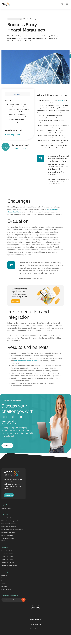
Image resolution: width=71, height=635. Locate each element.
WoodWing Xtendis (7, 559)
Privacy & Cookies (35, 624)
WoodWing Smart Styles (9, 565)
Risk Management (6, 541)
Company (4, 572)
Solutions (4, 515)
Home (3, 13)
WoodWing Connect (7, 562)
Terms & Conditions (35, 629)
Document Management (8, 526)
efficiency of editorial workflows (26, 361)
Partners (4, 578)
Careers (3, 584)
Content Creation (6, 518)
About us (4, 575)
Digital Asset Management (9, 521)
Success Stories (17, 13)
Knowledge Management (9, 532)
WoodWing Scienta (7, 556)
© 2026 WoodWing (35, 619)
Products (4, 547)
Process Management (8, 535)
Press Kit (4, 586)
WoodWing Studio (7, 551)
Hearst (61, 100)
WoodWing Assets (7, 554)
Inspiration (9, 13)
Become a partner (6, 581)
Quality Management (7, 538)
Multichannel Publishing (8, 524)
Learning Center (6, 589)
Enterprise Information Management (12, 529)
